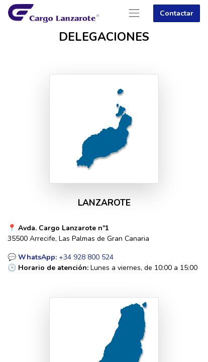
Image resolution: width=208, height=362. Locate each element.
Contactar (176, 13)
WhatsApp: (37, 257)
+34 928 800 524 (85, 257)
